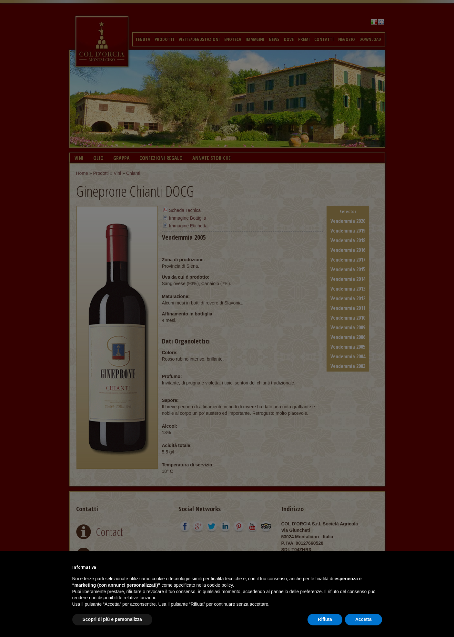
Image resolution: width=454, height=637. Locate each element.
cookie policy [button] (220, 585)
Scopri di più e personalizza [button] (112, 619)
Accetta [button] (363, 619)
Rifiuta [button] (325, 619)
